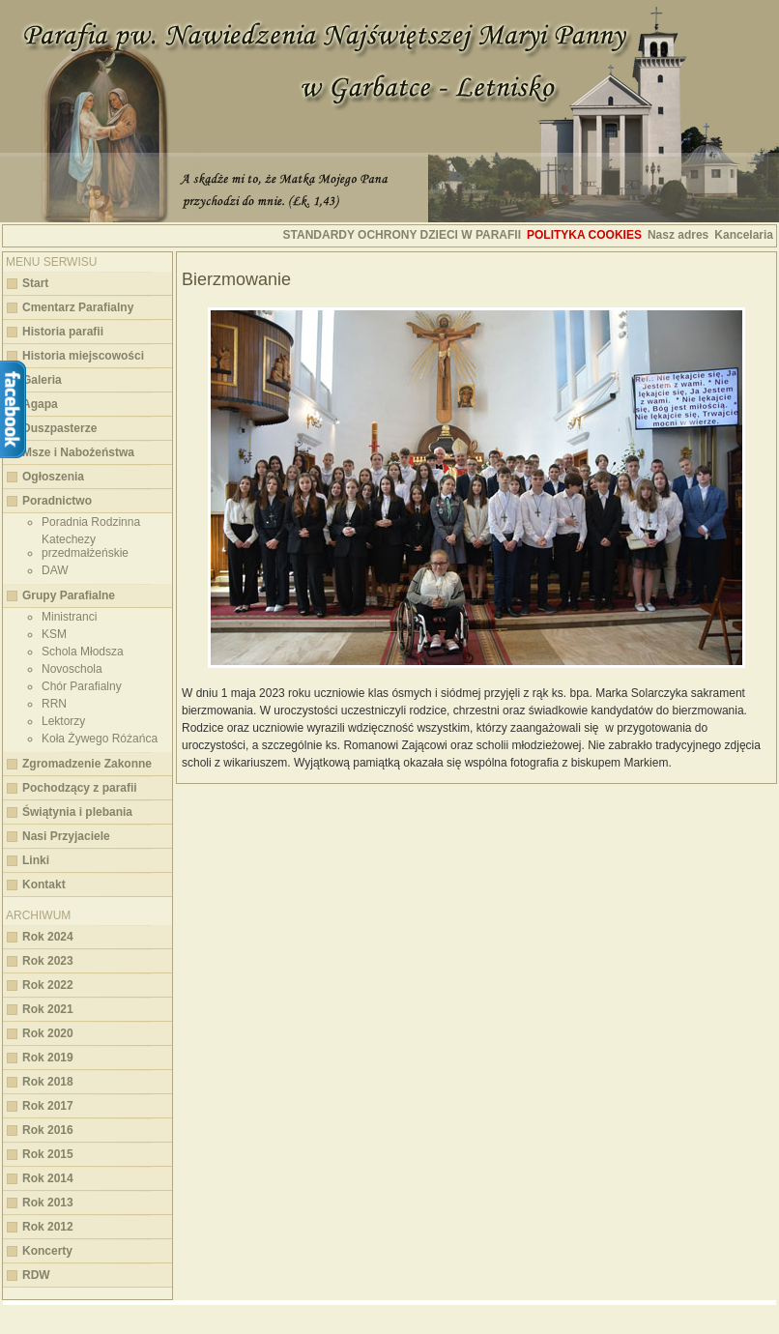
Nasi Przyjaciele (66, 836)
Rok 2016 (47, 1130)
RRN (54, 703)
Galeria (42, 380)
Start (35, 283)
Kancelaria (743, 235)
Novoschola (72, 669)
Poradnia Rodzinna (91, 522)
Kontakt (44, 884)
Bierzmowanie (236, 279)
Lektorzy (63, 721)
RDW (36, 1275)
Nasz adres (678, 235)
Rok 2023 (47, 961)
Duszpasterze (59, 428)
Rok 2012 (47, 1226)
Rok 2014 (47, 1178)
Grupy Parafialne (68, 595)
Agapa (40, 404)
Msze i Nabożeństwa (78, 452)
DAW (55, 570)
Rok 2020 (47, 1033)
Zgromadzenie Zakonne (87, 763)
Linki (35, 860)
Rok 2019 (47, 1057)
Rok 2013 (47, 1202)
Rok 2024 (47, 936)
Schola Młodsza (83, 651)
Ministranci (69, 617)
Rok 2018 (47, 1081)
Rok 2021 (47, 1009)
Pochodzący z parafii (79, 788)
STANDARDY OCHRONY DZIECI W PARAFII (402, 235)
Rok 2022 (47, 985)
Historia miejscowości (83, 355)
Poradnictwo (57, 501)
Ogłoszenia (53, 476)
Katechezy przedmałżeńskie (85, 546)
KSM (54, 634)
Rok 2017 (47, 1106)
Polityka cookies (584, 235)
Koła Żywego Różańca (100, 738)
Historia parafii (62, 331)
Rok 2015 (47, 1154)
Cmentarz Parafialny (77, 307)
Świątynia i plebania (77, 812)
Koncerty (47, 1251)
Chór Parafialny (82, 686)
